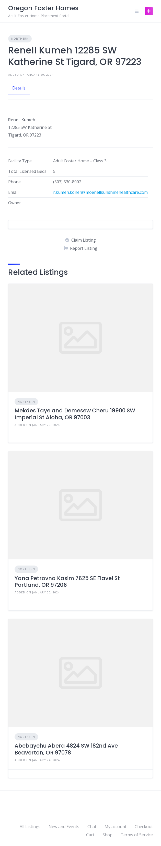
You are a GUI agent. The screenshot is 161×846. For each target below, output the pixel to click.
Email (13, 192)
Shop (107, 835)
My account (115, 826)
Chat (91, 826)
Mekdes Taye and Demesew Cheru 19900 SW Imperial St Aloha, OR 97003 (75, 414)
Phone (14, 182)
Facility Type (20, 161)
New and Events (64, 826)
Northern (20, 38)
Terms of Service (137, 835)
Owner (14, 203)
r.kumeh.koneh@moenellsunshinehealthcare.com (100, 192)
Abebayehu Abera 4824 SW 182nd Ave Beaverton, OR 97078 (66, 749)
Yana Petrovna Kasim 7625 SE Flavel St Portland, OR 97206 (67, 581)
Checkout (144, 826)
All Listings (30, 826)
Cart (90, 835)
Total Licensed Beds (27, 171)
